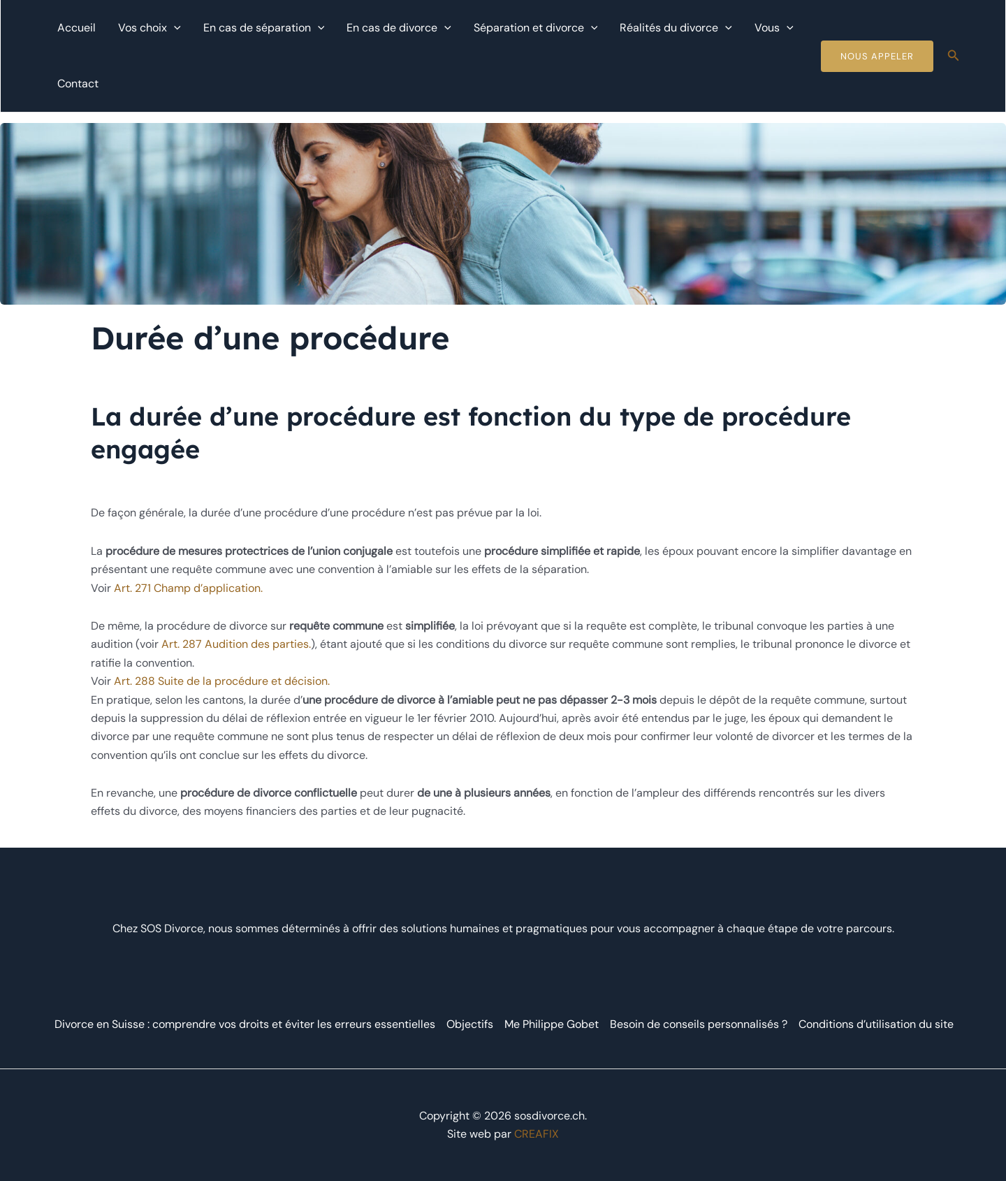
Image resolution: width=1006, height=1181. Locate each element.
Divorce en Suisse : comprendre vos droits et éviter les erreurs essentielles (244, 1024)
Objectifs (469, 1024)
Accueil (76, 27)
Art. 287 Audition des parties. (236, 644)
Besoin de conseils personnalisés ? (698, 1024)
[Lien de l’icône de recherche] (953, 56)
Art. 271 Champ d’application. (188, 588)
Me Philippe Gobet (551, 1024)
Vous (774, 28)
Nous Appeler (877, 56)
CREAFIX (536, 1133)
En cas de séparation (264, 28)
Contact (78, 83)
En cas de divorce (399, 28)
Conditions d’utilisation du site (876, 1024)
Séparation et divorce (536, 28)
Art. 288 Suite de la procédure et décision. (222, 681)
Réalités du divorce (676, 28)
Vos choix (149, 28)
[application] (174, 28)
